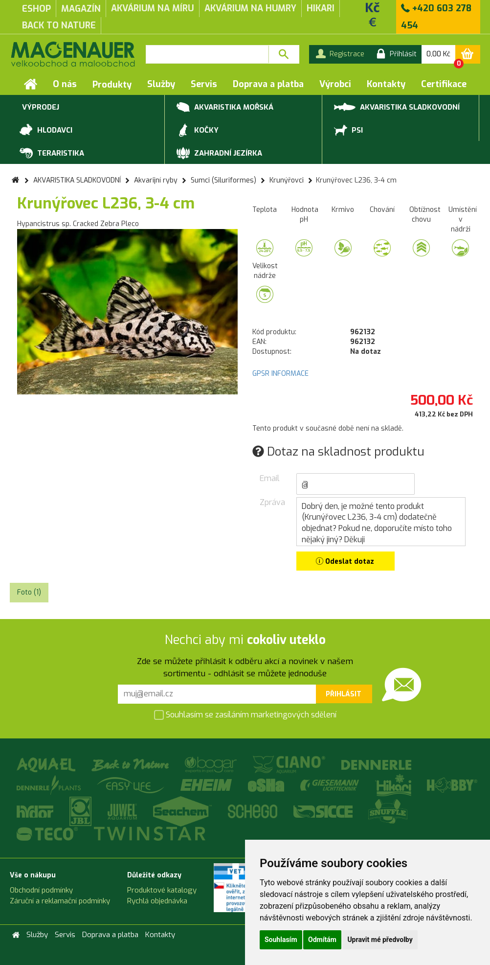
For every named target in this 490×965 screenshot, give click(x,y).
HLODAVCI (46, 131)
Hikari (320, 8)
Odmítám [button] (322, 939)
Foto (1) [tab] (29, 592)
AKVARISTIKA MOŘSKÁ (225, 107)
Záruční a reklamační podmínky (60, 901)
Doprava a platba (268, 84)
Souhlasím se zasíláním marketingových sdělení (245, 715)
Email (270, 478)
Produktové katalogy (162, 890)
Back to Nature (59, 25)
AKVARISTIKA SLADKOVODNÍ (397, 106)
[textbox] (207, 54)
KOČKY (198, 130)
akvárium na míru (152, 8)
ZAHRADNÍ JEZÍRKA (219, 153)
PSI (348, 130)
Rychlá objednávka (157, 901)
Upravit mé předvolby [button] (379, 939)
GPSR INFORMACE (280, 373)
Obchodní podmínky (41, 890)
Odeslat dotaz (345, 561)
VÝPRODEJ (39, 107)
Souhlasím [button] (281, 939)
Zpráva (271, 502)
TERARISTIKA (52, 153)
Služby (161, 84)
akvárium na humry (250, 8)
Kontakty (386, 84)
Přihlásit (343, 694)
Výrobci (335, 84)
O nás (65, 84)
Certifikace (444, 84)
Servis (204, 84)
